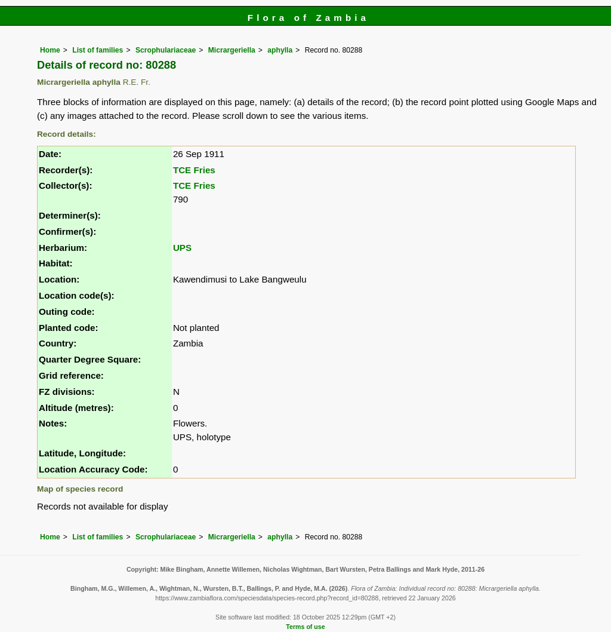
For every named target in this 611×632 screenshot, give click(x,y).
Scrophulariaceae (165, 50)
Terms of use (305, 626)
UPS (182, 248)
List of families (97, 50)
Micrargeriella (231, 50)
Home (50, 50)
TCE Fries (194, 170)
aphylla (279, 50)
